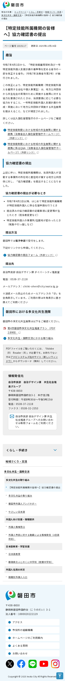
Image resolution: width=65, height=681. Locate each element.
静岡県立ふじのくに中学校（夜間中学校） (30, 562)
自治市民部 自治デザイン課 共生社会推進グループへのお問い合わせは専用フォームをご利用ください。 (34, 421)
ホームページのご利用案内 (27, 637)
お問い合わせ (20, 653)
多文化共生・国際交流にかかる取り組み (30, 338)
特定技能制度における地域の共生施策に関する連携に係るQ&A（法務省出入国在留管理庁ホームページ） (34, 148)
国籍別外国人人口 (17, 577)
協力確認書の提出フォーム (33, 255)
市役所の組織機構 (22, 630)
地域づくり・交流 (53, 12)
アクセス (17, 622)
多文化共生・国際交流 (11, 15)
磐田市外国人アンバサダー (22, 503)
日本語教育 (14, 554)
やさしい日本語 (16, 511)
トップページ (20, 12)
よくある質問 (20, 645)
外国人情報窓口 (16, 526)
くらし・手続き (36, 12)
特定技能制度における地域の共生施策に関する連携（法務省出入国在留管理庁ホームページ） (34, 134)
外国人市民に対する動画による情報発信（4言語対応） (33, 536)
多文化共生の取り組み (20, 495)
